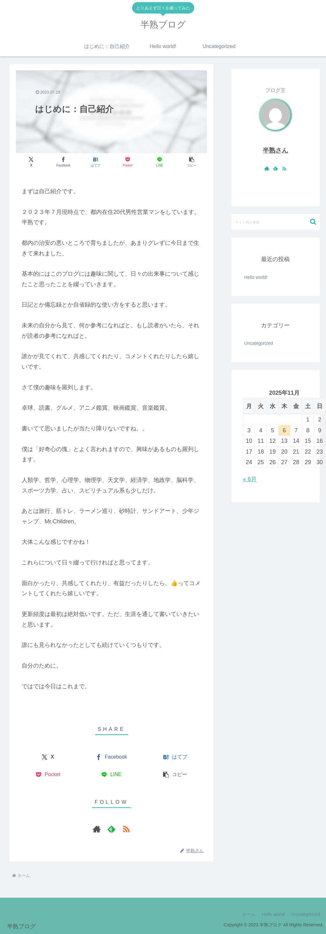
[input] (275, 222)
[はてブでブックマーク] (95, 162)
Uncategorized (306, 914)
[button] (191, 162)
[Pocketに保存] (127, 162)
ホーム (249, 914)
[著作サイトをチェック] (96, 829)
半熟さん (275, 150)
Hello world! (255, 277)
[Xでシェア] (31, 162)
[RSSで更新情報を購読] (126, 829)
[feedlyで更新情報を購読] (111, 829)
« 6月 (250, 479)
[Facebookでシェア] (63, 162)
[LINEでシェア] (159, 162)
